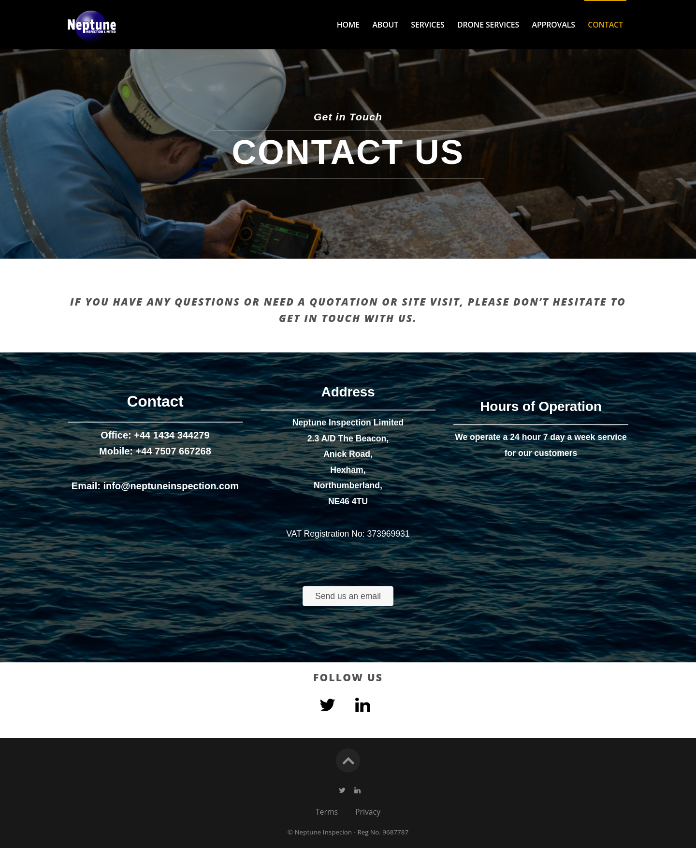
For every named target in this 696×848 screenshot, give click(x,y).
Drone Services (488, 24)
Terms (327, 811)
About (385, 24)
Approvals (553, 24)
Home (348, 24)
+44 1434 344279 (171, 389)
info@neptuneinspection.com (171, 440)
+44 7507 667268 (173, 405)
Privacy (367, 811)
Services (427, 24)
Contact (605, 24)
